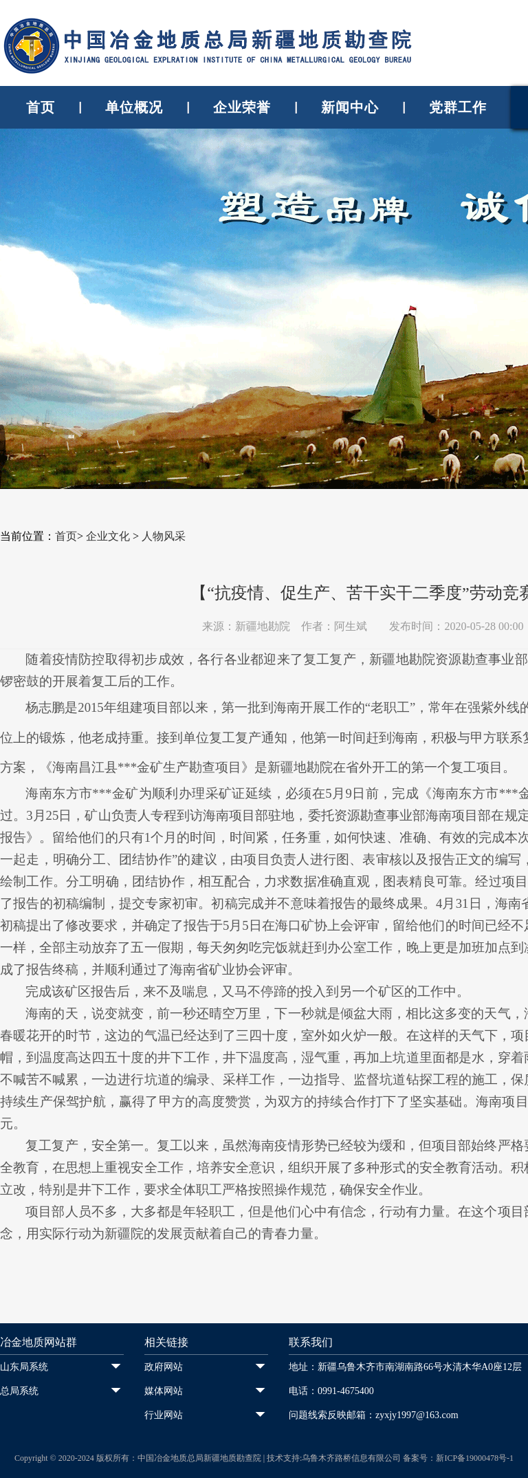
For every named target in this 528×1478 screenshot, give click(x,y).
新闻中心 (350, 107)
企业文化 (108, 536)
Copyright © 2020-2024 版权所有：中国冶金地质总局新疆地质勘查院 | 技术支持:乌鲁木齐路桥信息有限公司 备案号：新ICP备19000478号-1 (264, 1458)
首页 (40, 107)
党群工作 (458, 107)
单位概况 (134, 107)
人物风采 (164, 536)
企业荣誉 (242, 107)
